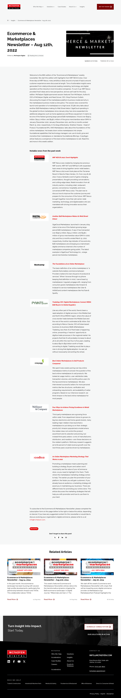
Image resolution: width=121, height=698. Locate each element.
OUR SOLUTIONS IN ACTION (99, 634)
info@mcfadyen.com (37, 520)
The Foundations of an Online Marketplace (68, 264)
